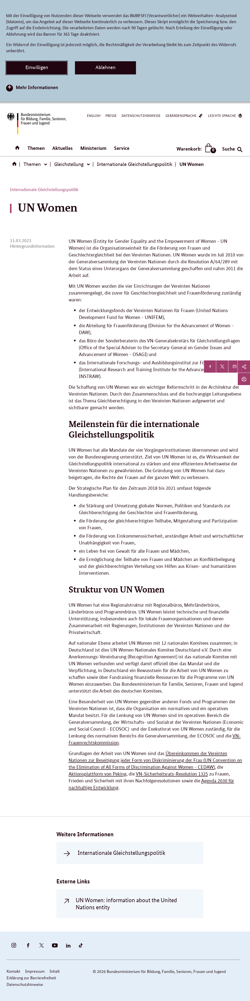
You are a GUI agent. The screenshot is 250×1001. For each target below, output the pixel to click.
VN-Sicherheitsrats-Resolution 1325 (172, 774)
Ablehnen (105, 67)
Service (121, 148)
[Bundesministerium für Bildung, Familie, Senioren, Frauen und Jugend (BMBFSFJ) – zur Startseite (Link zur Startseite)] (36, 123)
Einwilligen (36, 67)
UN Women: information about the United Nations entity (126, 904)
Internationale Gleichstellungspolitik (134, 164)
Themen (36, 148)
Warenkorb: (195, 148)
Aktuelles (62, 148)
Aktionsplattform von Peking (97, 774)
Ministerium (93, 148)
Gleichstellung (68, 164)
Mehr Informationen (37, 87)
